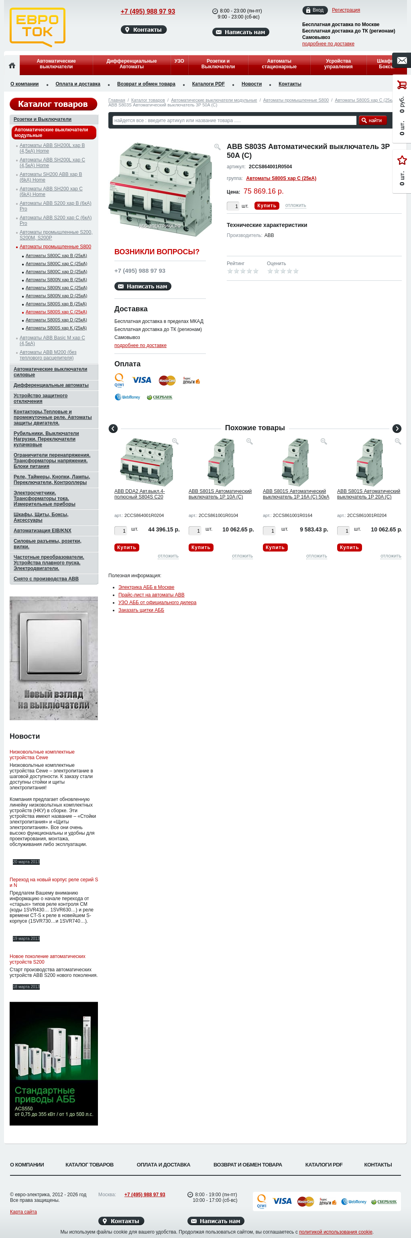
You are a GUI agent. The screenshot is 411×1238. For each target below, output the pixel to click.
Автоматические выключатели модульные (214, 100)
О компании (24, 84)
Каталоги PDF (208, 84)
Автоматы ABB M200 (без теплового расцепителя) (48, 355)
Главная (116, 100)
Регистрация (346, 10)
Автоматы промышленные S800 (296, 100)
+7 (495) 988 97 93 (140, 11)
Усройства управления (338, 63)
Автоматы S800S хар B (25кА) (56, 303)
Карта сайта (23, 1212)
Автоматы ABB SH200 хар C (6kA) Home (51, 191)
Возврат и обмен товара (146, 84)
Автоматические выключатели (56, 63)
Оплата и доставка (78, 84)
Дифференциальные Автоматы (131, 63)
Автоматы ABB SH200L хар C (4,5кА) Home (52, 162)
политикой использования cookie (335, 1232)
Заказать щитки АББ (141, 610)
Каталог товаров (148, 100)
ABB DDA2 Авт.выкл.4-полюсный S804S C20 (139, 494)
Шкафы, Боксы (387, 63)
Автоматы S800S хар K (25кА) (56, 327)
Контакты (290, 84)
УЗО (179, 61)
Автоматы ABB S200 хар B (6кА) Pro (56, 206)
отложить (295, 205)
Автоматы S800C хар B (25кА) (56, 255)
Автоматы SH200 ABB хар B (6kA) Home (51, 177)
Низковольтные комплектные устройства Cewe (42, 754)
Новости (252, 84)
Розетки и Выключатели (218, 63)
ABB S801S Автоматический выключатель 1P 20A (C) (368, 494)
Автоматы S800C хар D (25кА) (56, 271)
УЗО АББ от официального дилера (157, 602)
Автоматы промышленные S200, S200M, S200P (56, 235)
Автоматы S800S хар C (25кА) (365, 100)
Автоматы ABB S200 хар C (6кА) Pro (56, 220)
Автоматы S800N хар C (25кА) (56, 287)
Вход (318, 10)
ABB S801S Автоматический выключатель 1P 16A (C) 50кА (296, 494)
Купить (267, 205)
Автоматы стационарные (279, 63)
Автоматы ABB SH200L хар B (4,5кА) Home (52, 148)
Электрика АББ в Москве (146, 587)
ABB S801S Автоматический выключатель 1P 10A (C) (220, 494)
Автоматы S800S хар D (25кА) (56, 319)
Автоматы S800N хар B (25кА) (56, 279)
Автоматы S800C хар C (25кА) (56, 263)
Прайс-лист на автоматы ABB (151, 595)
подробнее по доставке (328, 44)
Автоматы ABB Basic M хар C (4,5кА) (52, 340)
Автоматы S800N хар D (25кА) (56, 295)
